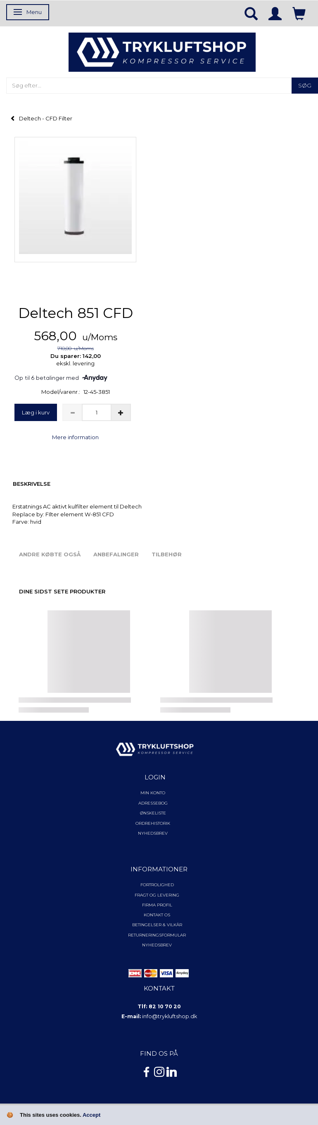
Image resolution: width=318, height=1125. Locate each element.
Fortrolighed (157, 884)
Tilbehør (167, 554)
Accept (91, 1115)
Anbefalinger (116, 554)
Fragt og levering (157, 895)
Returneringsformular (157, 935)
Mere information (75, 437)
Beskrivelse (31, 483)
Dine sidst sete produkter (62, 591)
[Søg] (305, 86)
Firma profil (157, 905)
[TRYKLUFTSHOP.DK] (162, 51)
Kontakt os (157, 915)
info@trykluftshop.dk (169, 1016)
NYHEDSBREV (157, 945)
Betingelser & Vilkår (157, 924)
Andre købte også (50, 554)
